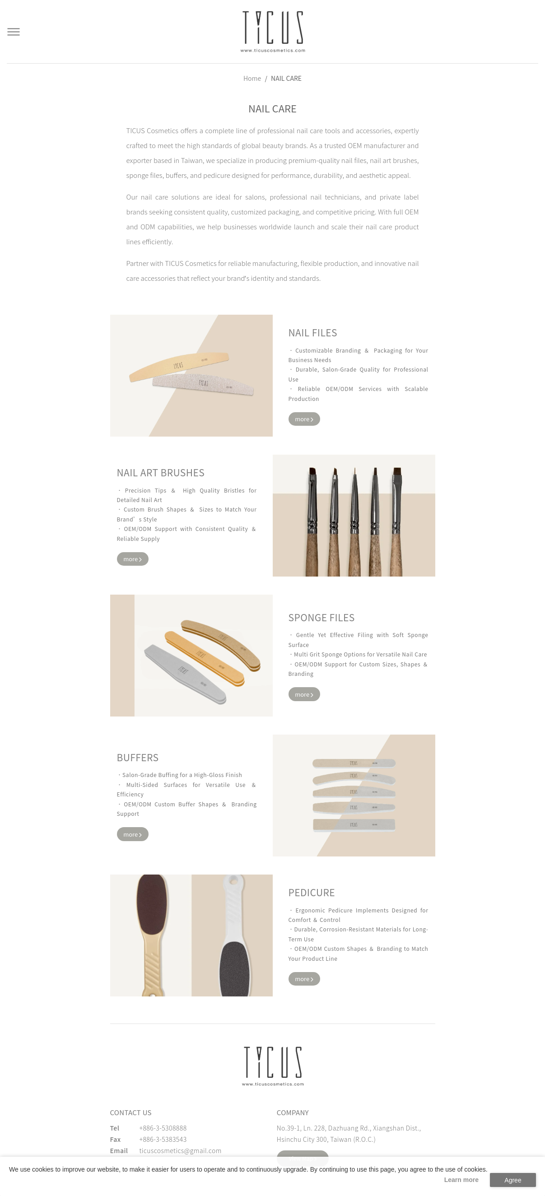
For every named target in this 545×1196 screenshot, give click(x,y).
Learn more (461, 1179)
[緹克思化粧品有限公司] (273, 1066)
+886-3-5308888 (163, 1127)
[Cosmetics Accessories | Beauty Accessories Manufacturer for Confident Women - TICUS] (273, 31)
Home (252, 78)
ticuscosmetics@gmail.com (181, 1150)
